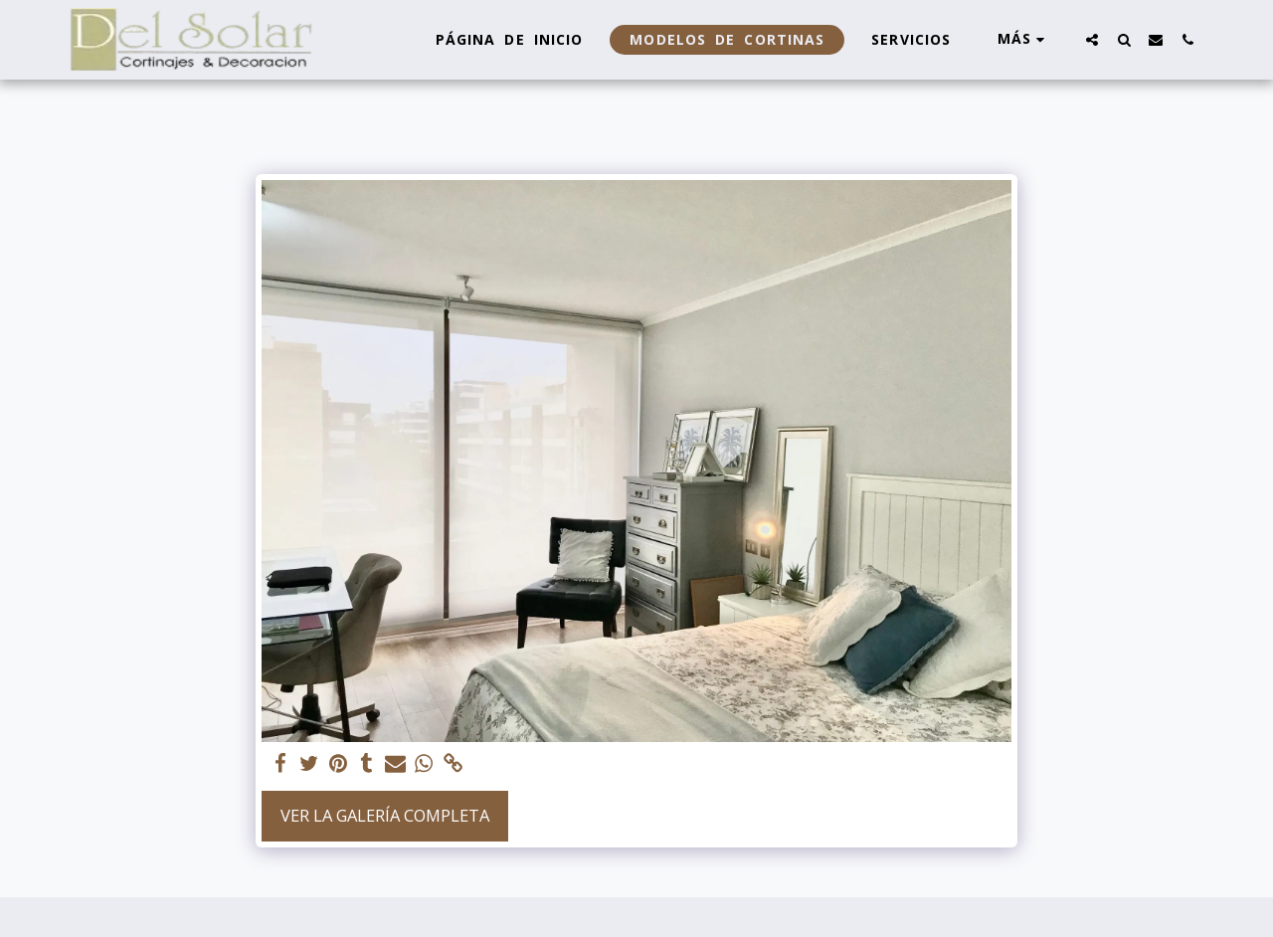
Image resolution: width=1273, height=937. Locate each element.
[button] (1092, 39)
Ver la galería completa (384, 815)
